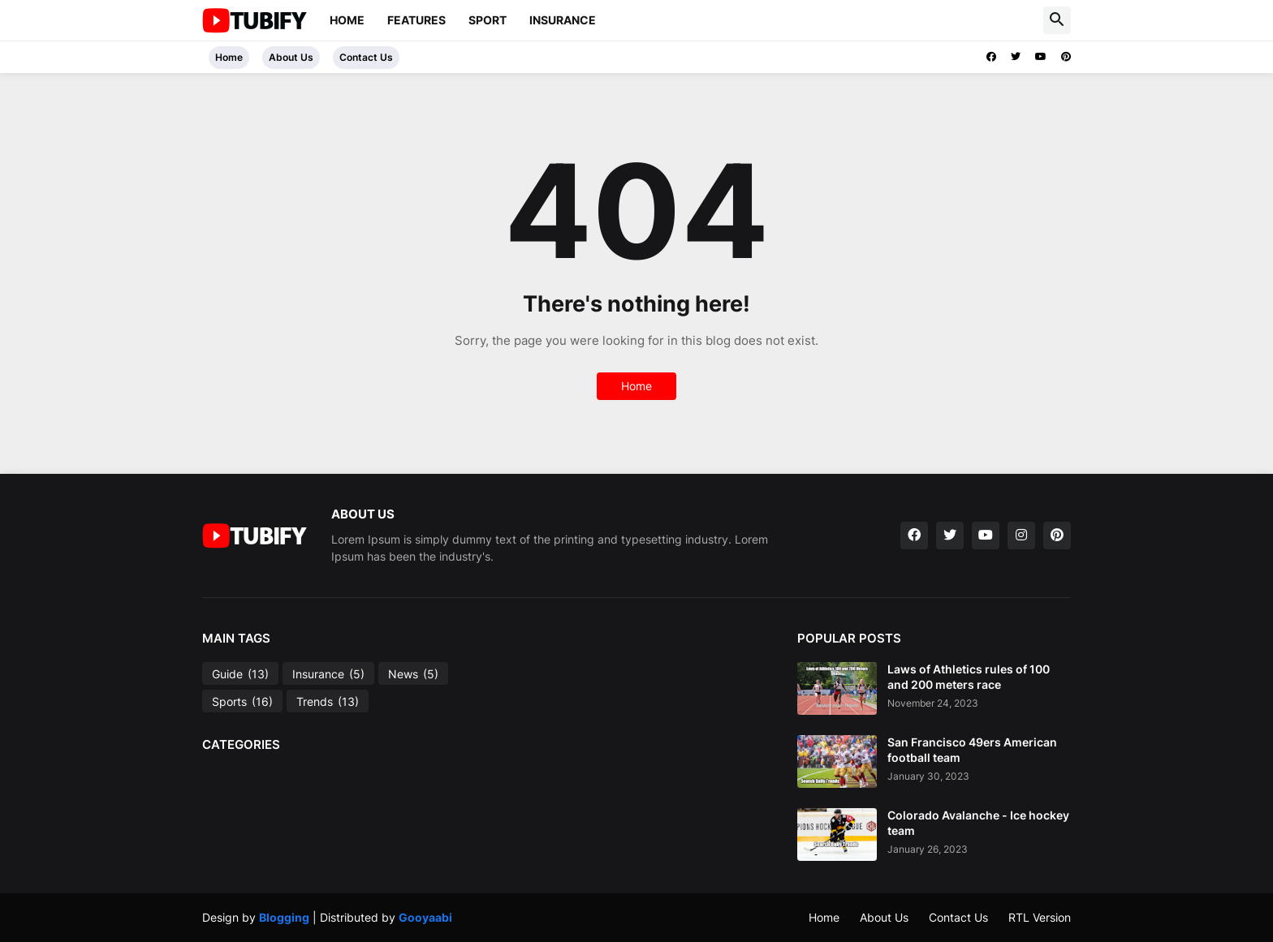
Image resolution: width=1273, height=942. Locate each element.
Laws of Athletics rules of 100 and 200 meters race (968, 676)
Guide (240, 674)
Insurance (562, 20)
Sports (242, 702)
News (413, 674)
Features (416, 20)
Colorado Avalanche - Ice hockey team (978, 822)
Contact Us (366, 57)
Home (347, 20)
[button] (1057, 20)
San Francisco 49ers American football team (972, 749)
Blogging (284, 917)
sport (487, 20)
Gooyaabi (425, 917)
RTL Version (1039, 917)
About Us (291, 57)
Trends (327, 702)
